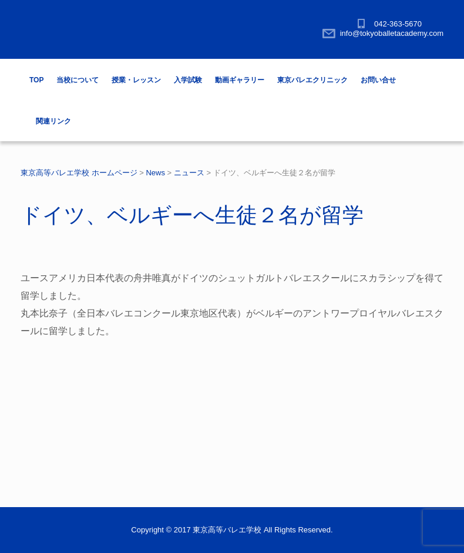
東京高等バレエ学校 (227, 529)
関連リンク (53, 121)
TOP (36, 80)
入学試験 (188, 80)
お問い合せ (378, 80)
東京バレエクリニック (312, 80)
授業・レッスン (136, 80)
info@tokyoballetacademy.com (391, 33)
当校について (77, 80)
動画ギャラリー (239, 80)
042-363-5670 (398, 23)
